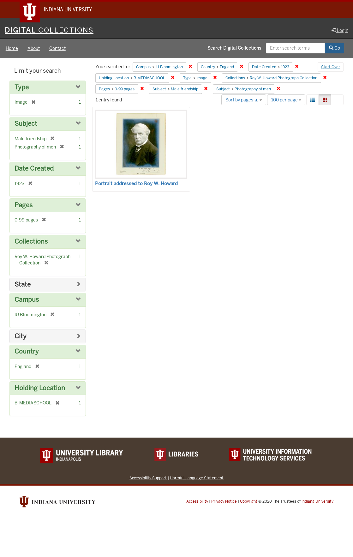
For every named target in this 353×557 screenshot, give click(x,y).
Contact (57, 48)
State (23, 285)
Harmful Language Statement (197, 478)
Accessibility (197, 501)
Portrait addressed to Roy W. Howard (136, 184)
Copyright (248, 501)
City (21, 337)
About (33, 48)
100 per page (286, 100)
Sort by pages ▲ (243, 100)
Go (334, 48)
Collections (31, 242)
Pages (24, 205)
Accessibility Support (148, 478)
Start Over (330, 67)
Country (27, 352)
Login (340, 30)
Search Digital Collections (234, 48)
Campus (27, 300)
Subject (26, 124)
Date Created (34, 169)
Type (22, 88)
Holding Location (40, 388)
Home (12, 48)
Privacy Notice (224, 501)
